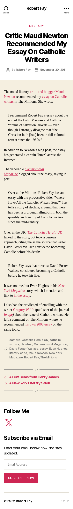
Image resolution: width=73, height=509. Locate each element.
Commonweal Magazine (50, 344)
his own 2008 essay (38, 324)
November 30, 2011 (53, 69)
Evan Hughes (58, 348)
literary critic (18, 353)
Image (8, 315)
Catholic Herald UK (35, 340)
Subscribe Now (21, 478)
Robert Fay (36, 8)
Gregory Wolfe (23, 310)
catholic (14, 340)
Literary (36, 25)
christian (26, 344)
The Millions (48, 357)
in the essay (22, 295)
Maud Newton (38, 353)
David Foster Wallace (23, 348)
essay (44, 348)
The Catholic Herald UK (44, 232)
